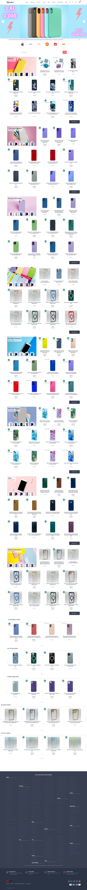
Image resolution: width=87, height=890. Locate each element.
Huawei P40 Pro (73, 777)
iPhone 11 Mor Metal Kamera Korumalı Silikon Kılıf (71, 254)
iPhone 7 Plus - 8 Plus (23, 784)
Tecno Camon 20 (60, 836)
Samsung (32, 2)
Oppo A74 (46, 820)
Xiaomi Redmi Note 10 (23, 826)
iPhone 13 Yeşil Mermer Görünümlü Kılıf (34, 464)
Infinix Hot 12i (9, 841)
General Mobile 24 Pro (48, 836)
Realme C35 (46, 832)
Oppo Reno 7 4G (35, 823)
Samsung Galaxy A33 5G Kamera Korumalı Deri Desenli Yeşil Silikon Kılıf (53, 535)
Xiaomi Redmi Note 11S (23, 814)
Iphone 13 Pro (9, 793)
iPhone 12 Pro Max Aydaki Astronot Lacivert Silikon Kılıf (71, 114)
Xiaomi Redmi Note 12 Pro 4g (11, 824)
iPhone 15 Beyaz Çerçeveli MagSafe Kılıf (45, 282)
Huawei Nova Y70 (73, 787)
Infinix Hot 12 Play (9, 837)
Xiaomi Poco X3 (35, 814)
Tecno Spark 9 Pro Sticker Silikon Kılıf (53, 93)
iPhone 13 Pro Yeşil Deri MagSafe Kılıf (71, 303)
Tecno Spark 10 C (60, 850)
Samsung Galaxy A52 (48, 784)
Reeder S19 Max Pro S (74, 846)
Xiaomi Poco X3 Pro (35, 818)
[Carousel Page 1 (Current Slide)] (41, 730)
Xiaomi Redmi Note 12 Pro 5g (11, 821)
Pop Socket (72, 814)
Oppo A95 (46, 809)
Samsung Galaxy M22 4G (37, 784)
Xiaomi (43, 2)
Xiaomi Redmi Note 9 (23, 827)
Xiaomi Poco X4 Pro (35, 811)
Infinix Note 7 (8, 862)
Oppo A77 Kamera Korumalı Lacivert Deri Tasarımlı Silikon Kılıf (16, 535)
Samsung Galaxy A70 (36, 801)
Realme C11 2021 (60, 821)
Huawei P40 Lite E (73, 778)
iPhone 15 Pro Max (9, 782)
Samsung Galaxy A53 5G (49, 777)
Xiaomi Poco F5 (22, 834)
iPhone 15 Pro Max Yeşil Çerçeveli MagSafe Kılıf (34, 324)
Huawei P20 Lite (73, 784)
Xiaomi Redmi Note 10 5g (24, 824)
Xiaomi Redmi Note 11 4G (24, 816)
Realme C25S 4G (60, 807)
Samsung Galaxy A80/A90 (37, 793)
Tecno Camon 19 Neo (61, 839)
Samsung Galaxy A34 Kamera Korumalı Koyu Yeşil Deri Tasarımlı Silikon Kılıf (45, 492)
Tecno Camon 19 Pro (61, 837)
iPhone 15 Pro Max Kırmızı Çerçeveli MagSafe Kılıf (71, 324)
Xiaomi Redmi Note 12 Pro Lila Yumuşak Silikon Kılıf (44, 141)
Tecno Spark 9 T (60, 853)
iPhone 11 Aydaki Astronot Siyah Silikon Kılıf (16, 93)
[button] (70, 2)
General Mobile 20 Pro (48, 852)
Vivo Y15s (33, 836)
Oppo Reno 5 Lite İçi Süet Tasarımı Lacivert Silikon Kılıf (52, 373)
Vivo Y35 (21, 845)
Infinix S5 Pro (21, 836)
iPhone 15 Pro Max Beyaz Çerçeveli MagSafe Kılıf (16, 324)
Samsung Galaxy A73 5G (36, 794)
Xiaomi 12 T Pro (9, 809)
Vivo (20, 839)
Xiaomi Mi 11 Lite (9, 814)
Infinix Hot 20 (9, 836)
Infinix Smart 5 (22, 837)
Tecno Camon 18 (60, 846)
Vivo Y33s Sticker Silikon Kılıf (34, 113)
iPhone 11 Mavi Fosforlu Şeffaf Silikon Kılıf (32, 750)
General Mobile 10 (47, 855)
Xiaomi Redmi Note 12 (10, 833)
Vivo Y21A (21, 853)
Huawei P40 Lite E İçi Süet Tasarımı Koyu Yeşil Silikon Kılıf (71, 394)
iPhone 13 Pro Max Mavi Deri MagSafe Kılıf (70, 666)
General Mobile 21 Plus (48, 848)
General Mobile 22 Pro (48, 841)
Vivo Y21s (21, 857)
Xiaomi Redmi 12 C (9, 831)
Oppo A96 (46, 807)
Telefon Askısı (72, 818)
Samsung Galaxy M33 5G (24, 804)
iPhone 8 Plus (21, 780)
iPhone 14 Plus (9, 787)
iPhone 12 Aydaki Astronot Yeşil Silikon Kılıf (71, 93)
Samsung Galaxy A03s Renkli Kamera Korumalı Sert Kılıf (16, 114)
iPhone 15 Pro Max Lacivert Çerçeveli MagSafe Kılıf (16, 584)
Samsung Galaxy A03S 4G (62, 786)
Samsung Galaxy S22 (23, 796)
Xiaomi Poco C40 (22, 833)
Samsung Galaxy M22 (36, 786)
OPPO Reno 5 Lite (35, 832)
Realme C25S (59, 809)
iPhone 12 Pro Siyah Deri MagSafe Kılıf (52, 666)
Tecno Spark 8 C (60, 855)
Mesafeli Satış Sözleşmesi (20, 883)
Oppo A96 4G (47, 806)
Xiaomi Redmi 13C (9, 816)
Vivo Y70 (20, 841)
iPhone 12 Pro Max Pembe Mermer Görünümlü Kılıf (53, 443)
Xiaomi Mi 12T (9, 811)
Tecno (45, 860)
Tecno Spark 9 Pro (60, 852)
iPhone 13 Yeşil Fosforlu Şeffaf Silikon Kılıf (75, 750)
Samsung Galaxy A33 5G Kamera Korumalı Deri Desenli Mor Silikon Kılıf (71, 535)
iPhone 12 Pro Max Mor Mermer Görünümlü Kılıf (71, 443)
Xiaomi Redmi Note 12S (10, 834)
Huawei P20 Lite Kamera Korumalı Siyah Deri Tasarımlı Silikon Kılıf (53, 513)
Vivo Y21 (20, 859)
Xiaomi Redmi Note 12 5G (11, 827)
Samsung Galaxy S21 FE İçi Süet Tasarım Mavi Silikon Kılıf (16, 373)
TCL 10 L (33, 852)
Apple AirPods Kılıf (73, 821)
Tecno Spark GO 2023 (74, 841)
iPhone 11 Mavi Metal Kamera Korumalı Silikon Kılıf (16, 233)
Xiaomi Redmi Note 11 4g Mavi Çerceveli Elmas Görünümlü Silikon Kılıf (59, 562)
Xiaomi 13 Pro (72, 796)
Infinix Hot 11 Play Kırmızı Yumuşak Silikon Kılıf (52, 163)
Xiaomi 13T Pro (73, 794)
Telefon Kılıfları (11, 60)
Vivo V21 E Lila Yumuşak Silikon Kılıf (71, 163)
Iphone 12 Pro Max (9, 798)
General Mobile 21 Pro (48, 846)
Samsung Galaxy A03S (61, 787)
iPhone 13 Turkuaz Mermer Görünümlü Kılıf (16, 464)
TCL (32, 839)
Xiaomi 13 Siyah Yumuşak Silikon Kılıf (16, 184)
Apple (27, 2)
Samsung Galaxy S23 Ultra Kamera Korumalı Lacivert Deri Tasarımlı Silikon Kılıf (73, 492)
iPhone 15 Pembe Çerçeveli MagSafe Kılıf (16, 303)
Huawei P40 (72, 782)
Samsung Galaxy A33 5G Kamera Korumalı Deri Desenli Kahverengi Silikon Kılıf (34, 513)
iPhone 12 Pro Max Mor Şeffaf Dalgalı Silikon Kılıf (70, 694)
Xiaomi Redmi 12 (22, 806)
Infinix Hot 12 (8, 839)
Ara (64, 52)
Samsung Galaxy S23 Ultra (24, 787)
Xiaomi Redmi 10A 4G (23, 829)
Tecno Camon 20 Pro (48, 862)
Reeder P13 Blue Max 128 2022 (74, 854)
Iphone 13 (8, 796)
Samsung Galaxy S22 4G (49, 800)
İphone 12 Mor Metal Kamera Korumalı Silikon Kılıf (73, 211)
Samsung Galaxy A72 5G (36, 798)
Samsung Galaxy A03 (61, 784)
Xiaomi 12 (8, 807)
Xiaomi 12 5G (8, 806)
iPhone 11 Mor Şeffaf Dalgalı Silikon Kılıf (34, 694)
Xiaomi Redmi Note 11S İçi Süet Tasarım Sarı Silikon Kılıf (45, 351)
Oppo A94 (46, 814)
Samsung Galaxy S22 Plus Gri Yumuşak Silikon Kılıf (34, 184)
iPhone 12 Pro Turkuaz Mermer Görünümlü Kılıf (45, 421)
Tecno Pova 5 (59, 857)
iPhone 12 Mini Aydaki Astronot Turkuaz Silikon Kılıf (52, 114)
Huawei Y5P (72, 789)
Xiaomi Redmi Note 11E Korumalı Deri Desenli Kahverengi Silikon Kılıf (16, 513)
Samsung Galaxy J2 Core (62, 796)
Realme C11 (59, 823)
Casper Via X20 (35, 860)
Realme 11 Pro (59, 825)
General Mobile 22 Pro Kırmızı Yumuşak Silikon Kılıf (34, 163)
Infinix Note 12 (9, 843)
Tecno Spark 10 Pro (61, 848)
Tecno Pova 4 (59, 862)
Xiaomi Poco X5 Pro (35, 807)
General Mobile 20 (47, 853)
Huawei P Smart (73, 786)
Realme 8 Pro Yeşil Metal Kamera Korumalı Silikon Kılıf (34, 233)
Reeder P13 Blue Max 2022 (75, 852)
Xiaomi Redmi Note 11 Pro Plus (24, 808)
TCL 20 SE (34, 846)
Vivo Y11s (33, 837)
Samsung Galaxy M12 (36, 787)
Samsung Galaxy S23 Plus (24, 789)
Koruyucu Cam (72, 820)
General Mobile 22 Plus (48, 843)
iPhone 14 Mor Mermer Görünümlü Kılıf (71, 464)
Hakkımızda (28, 883)
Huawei (38, 2)
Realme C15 (59, 818)
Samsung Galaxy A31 (48, 793)
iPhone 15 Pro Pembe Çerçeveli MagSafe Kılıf (73, 282)
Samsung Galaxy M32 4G (37, 778)
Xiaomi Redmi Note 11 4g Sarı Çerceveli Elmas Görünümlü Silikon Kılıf (45, 562)
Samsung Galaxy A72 (36, 800)
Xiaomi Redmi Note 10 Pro (24, 822)
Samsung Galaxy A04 (61, 782)
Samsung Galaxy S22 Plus (24, 794)
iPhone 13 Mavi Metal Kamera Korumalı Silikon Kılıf (53, 254)
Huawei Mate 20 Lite (61, 803)
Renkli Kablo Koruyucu (74, 813)
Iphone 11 (21, 778)
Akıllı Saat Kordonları (74, 807)
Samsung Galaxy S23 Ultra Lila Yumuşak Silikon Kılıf (52, 184)
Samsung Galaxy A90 (36, 789)
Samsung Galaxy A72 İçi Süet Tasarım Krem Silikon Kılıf (73, 351)
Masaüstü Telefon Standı (75, 809)
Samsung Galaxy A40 (48, 786)
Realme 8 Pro (59, 828)
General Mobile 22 (47, 845)
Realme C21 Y (59, 813)
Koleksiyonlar (72, 823)
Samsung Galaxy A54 (36, 803)
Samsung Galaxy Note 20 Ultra (24, 802)
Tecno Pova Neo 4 (60, 860)
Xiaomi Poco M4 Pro (35, 809)
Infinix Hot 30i (72, 827)
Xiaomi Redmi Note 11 (23, 817)
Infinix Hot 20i (72, 832)
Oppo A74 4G (46, 818)
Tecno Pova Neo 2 (73, 837)
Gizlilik (12, 883)
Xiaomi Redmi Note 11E (23, 812)
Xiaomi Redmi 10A (22, 831)
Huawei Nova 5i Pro (73, 791)
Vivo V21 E (21, 855)
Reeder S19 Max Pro (73, 848)
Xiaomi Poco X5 (35, 806)
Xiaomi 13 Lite (72, 798)
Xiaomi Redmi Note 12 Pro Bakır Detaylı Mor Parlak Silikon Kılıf (69, 637)
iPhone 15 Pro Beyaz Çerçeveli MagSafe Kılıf (34, 303)
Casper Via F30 (35, 859)
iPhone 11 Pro (21, 777)
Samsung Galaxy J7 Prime (62, 791)
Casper (33, 855)
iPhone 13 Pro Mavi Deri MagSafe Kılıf (59, 282)
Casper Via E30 (35, 857)
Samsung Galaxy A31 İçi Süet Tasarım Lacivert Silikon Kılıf (59, 351)
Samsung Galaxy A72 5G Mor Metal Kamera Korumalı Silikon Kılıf (34, 255)
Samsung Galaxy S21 (23, 800)
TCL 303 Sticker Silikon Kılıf (73, 71)
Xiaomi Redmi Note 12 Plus (11, 826)
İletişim (7, 883)
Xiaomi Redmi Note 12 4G (11, 829)
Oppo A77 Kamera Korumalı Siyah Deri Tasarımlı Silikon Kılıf (34, 535)
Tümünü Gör (74, 121)
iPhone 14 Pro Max (9, 784)
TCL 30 (33, 845)
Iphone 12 (8, 803)
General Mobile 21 (47, 850)
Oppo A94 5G (47, 811)
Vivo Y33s (21, 846)
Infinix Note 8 (8, 859)
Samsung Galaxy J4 (61, 794)
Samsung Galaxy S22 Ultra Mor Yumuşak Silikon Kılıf (59, 141)
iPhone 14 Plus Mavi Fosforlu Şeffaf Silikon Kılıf (10, 750)
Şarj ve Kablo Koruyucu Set (75, 811)
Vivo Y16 (20, 862)
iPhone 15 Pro (9, 780)
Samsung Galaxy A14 (48, 803)
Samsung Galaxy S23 (23, 791)
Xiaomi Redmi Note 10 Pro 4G (24, 820)
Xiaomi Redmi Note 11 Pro (24, 810)
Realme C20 (59, 816)
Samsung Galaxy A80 (36, 791)
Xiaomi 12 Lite (9, 813)
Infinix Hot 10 (8, 852)
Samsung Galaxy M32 (36, 780)
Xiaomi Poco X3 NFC (36, 816)
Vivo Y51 (20, 843)
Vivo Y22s (21, 850)
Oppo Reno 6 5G (35, 827)
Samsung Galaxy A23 (48, 798)
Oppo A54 (46, 827)
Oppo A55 (46, 823)
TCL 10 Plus (34, 848)
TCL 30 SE (34, 843)
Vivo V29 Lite (21, 848)
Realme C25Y (59, 806)
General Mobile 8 (47, 859)
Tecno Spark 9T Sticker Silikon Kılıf (34, 93)
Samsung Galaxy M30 (36, 782)
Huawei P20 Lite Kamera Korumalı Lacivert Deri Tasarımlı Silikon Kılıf (71, 513)
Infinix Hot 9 (8, 855)
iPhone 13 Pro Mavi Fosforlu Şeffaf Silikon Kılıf (53, 750)
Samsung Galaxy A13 (61, 777)
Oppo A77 (46, 816)
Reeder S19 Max (73, 850)
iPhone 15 (8, 779)
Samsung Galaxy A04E (61, 780)
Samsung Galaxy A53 (48, 778)
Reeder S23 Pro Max (74, 845)
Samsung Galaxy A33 (48, 791)
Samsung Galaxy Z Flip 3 (62, 789)
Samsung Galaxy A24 (48, 794)
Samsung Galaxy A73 (36, 796)
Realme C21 (59, 814)
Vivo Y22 (21, 852)
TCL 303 (33, 853)
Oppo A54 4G (47, 825)
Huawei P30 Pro (60, 800)
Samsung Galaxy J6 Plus (62, 793)
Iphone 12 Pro (9, 800)
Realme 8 (59, 830)
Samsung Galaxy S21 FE (23, 798)
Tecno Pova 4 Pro (60, 859)
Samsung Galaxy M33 (36, 777)
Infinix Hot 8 (8, 857)
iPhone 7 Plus (21, 782)
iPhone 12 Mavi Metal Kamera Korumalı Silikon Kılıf (44, 211)
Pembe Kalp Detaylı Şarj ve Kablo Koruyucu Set (59, 71)
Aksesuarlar (60, 2)
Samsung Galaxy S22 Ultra (24, 793)
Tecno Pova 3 (72, 836)
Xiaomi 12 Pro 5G (73, 801)
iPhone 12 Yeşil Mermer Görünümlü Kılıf (73, 421)
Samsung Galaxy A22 (48, 801)
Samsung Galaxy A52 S (49, 780)
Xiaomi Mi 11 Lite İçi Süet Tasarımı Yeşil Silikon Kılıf (34, 373)
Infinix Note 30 (72, 830)
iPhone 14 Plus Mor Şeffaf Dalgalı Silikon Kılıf (52, 694)
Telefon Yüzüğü (73, 816)
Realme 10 (59, 827)
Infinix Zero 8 (8, 860)
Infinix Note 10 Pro (9, 853)
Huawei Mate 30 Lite (61, 801)
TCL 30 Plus (34, 841)
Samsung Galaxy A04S (61, 778)
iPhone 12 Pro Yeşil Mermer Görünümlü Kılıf (16, 443)
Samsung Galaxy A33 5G (49, 789)
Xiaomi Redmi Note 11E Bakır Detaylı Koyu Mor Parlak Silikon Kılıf (16, 637)
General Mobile (35, 862)
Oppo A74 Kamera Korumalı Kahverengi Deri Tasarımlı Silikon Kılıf (58, 492)
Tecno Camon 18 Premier (62, 843)
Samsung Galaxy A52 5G (49, 782)
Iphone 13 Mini (9, 794)
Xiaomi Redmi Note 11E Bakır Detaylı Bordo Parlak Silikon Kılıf (34, 637)
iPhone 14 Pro (9, 786)
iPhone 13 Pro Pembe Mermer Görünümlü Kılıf (59, 421)
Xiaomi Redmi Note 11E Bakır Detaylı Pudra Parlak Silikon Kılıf (52, 637)
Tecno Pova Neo (73, 839)
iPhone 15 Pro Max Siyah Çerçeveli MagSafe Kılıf (53, 324)
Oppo (49, 2)
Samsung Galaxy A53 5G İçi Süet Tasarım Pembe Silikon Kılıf (52, 394)
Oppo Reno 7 (34, 825)
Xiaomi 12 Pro (72, 803)
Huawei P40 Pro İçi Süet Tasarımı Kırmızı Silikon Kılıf (16, 394)
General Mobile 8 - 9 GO (48, 857)
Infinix (71, 825)
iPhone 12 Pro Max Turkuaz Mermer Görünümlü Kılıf (34, 443)
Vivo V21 (20, 860)
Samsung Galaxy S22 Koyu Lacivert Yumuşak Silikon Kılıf (16, 163)
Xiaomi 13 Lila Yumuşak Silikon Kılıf (73, 141)
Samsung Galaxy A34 (48, 787)
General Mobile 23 (47, 839)
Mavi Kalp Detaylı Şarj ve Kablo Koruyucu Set (45, 71)
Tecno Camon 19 (60, 841)
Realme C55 (46, 830)
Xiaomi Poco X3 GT (35, 813)
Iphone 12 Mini (9, 801)
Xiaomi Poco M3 (35, 820)
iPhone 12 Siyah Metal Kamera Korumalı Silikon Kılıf (52, 233)
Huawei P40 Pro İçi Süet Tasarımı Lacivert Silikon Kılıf (34, 394)
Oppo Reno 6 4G (35, 828)
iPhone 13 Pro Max (9, 791)
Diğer (66, 2)
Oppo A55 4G (47, 821)
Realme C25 (59, 811)
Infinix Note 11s (9, 848)
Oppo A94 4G (47, 813)
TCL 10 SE (34, 850)
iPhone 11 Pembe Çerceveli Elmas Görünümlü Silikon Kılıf (71, 584)
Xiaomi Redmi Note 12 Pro (11, 818)
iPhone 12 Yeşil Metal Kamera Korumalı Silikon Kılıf (16, 254)
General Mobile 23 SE (48, 837)
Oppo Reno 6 (34, 830)
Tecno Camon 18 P (60, 845)
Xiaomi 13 (72, 800)
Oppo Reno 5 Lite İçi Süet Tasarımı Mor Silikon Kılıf (71, 373)
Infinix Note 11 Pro (9, 845)
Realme (53, 2)
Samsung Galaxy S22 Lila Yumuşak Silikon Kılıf (71, 184)
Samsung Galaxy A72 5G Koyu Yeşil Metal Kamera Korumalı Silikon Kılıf (71, 233)
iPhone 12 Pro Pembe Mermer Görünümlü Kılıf (53, 464)
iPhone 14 (8, 789)
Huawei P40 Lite (73, 780)
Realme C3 (59, 832)
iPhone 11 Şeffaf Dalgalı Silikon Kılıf (15, 694)
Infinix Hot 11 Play (9, 846)
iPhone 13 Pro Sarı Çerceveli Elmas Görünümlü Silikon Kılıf (75, 722)
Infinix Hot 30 (72, 829)
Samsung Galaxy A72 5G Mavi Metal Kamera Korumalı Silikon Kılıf (59, 211)
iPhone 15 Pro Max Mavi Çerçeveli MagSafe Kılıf (53, 303)
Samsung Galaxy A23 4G (49, 796)
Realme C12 (59, 820)
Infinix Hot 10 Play (9, 850)
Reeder (71, 843)
